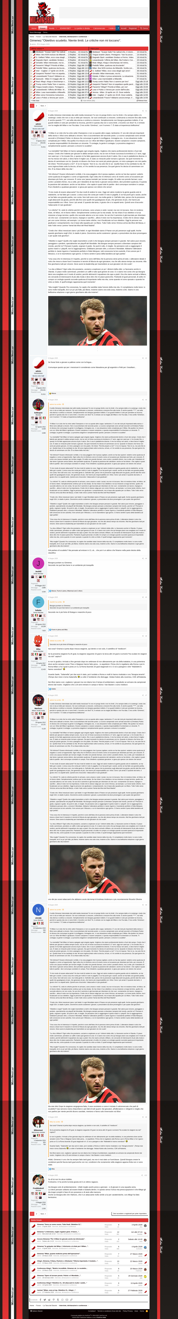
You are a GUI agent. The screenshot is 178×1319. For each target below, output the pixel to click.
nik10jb (38, 918)
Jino (141, 1227)
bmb (141, 1241)
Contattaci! (92, 1311)
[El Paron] (36, 132)
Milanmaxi (38, 1130)
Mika (38, 649)
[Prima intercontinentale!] (42, 136)
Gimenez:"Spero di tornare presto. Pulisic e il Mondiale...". (59, 1275)
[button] (56, 28)
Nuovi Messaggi (35, 32)
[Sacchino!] (38, 136)
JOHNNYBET (65, 28)
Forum (42, 28)
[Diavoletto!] (32, 132)
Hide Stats (35, 100)
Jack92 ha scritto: (56, 602)
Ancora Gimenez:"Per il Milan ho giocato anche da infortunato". (61, 1239)
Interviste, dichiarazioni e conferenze (64, 1226)
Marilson (38, 708)
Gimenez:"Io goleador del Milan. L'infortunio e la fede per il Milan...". (63, 1246)
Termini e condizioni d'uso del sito (109, 1311)
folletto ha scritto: (56, 641)
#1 (146, 111)
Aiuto (136, 1311)
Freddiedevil (38, 1188)
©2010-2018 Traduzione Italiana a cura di (89, 1317)
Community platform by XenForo (89, 1315)
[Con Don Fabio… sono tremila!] (44, 132)
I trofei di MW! (114, 28)
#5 (146, 597)
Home (34, 28)
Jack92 (38, 571)
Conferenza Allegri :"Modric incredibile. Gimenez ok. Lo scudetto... (62, 1268)
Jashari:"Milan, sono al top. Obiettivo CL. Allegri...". (56, 1290)
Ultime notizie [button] (36, 49)
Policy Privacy (128, 1311)
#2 (146, 358)
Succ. (43, 106)
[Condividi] (142, 111)
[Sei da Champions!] (40, 132)
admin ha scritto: (55, 404)
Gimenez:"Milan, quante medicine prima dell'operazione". (58, 1254)
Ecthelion (139, 1249)
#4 (146, 558)
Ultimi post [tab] (94, 49)
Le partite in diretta (82, 28)
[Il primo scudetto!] (44, 418)
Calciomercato (99, 28)
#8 (146, 905)
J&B (141, 1278)
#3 (146, 400)
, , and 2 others (67, 591)
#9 (146, 1117)
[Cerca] (144, 28)
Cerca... (46, 32)
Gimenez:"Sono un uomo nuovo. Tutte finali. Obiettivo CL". (59, 1224)
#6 (146, 636)
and (60, 630)
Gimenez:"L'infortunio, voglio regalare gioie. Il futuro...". (58, 1232)
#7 (146, 695)
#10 (145, 1175)
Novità (51, 28)
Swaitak (139, 1234)
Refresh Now (142, 100)
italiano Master (36, 1311)
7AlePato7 (139, 1271)
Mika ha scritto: (55, 1122)
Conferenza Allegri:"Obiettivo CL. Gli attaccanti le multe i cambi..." (62, 1283)
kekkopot (38, 413)
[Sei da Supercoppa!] (34, 136)
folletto (38, 610)
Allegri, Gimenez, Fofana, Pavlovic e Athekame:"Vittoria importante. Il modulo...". (67, 1261)
